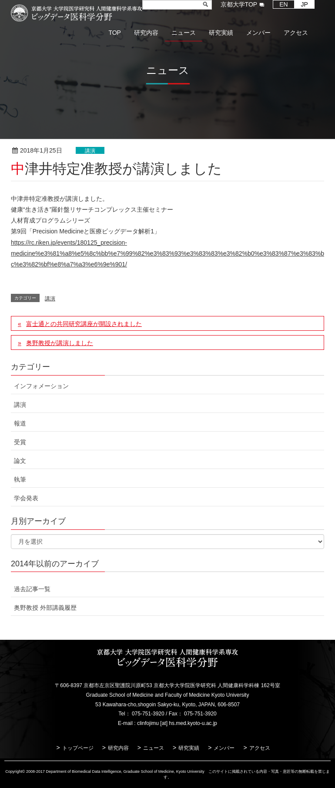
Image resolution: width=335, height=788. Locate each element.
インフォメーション (41, 385)
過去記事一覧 (32, 588)
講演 (90, 151)
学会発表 (26, 498)
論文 (20, 460)
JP (304, 4)
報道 (20, 423)
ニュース (153, 748)
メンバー (224, 748)
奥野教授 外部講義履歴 (45, 607)
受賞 (20, 442)
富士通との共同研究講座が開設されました (84, 323)
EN (283, 4)
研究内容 (118, 748)
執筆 (20, 479)
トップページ (78, 748)
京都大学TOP (239, 4)
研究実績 (188, 748)
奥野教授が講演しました (59, 342)
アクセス (259, 748)
